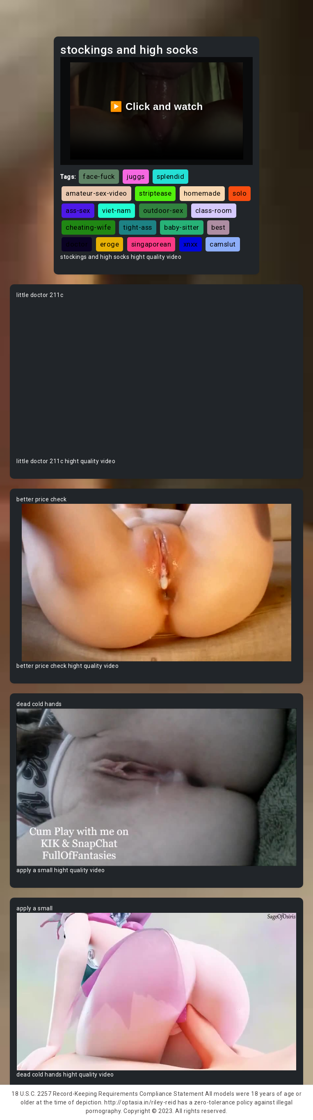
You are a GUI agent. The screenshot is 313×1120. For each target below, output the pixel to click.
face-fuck (99, 176)
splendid (170, 176)
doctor (77, 244)
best (218, 227)
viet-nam (116, 210)
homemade (202, 193)
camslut (223, 244)
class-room (213, 210)
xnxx (190, 244)
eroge (109, 244)
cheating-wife (88, 227)
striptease (155, 193)
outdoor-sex (163, 210)
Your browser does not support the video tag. (156, 378)
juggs (136, 176)
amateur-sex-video (96, 193)
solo (240, 193)
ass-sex (78, 210)
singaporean (151, 244)
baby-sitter (181, 227)
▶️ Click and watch (156, 106)
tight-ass (137, 227)
